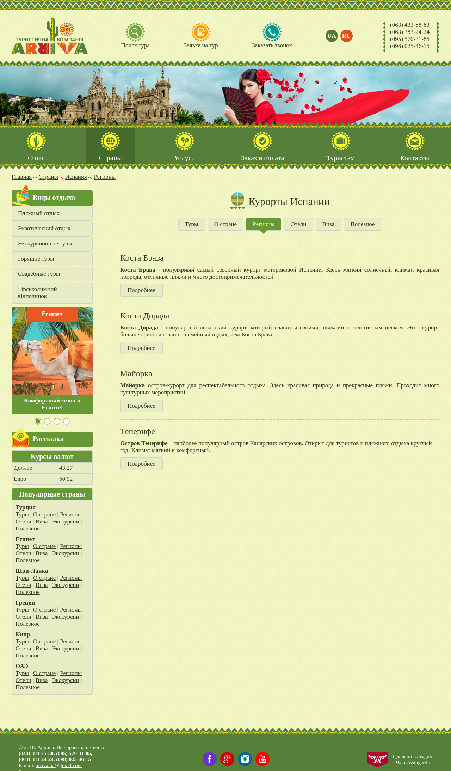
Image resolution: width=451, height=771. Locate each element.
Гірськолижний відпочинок (37, 292)
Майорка (136, 373)
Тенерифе (137, 431)
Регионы (71, 514)
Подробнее (141, 290)
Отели (23, 521)
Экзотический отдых (44, 228)
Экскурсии (65, 521)
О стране (44, 514)
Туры (22, 514)
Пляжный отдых (39, 213)
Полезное (28, 528)
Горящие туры (36, 258)
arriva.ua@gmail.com (59, 765)
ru (346, 35)
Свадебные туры (39, 274)
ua (331, 35)
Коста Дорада (144, 315)
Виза (42, 521)
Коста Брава (142, 257)
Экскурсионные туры (45, 243)
